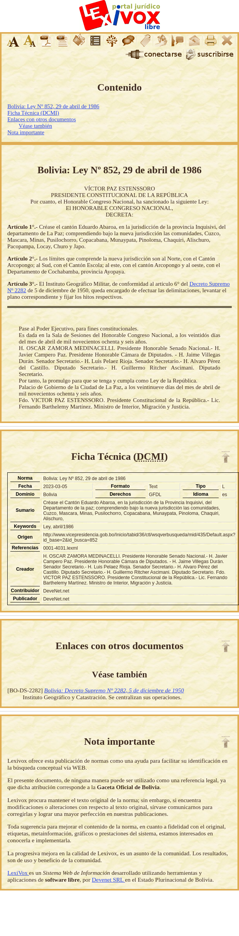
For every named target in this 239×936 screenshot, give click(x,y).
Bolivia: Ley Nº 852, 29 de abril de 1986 (53, 106)
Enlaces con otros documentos (41, 119)
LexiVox (18, 872)
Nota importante (25, 132)
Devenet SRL (108, 879)
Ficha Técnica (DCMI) (33, 113)
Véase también (35, 126)
